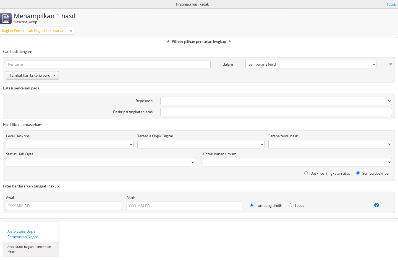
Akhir (131, 197)
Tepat (296, 205)
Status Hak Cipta (19, 153)
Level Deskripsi (18, 135)
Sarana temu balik (283, 135)
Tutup (391, 4)
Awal (10, 197)
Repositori (144, 100)
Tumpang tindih (266, 205)
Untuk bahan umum (219, 153)
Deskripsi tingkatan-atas (133, 111)
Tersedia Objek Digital (155, 135)
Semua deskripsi (372, 173)
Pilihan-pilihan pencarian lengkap (199, 41)
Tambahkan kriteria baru (32, 75)
